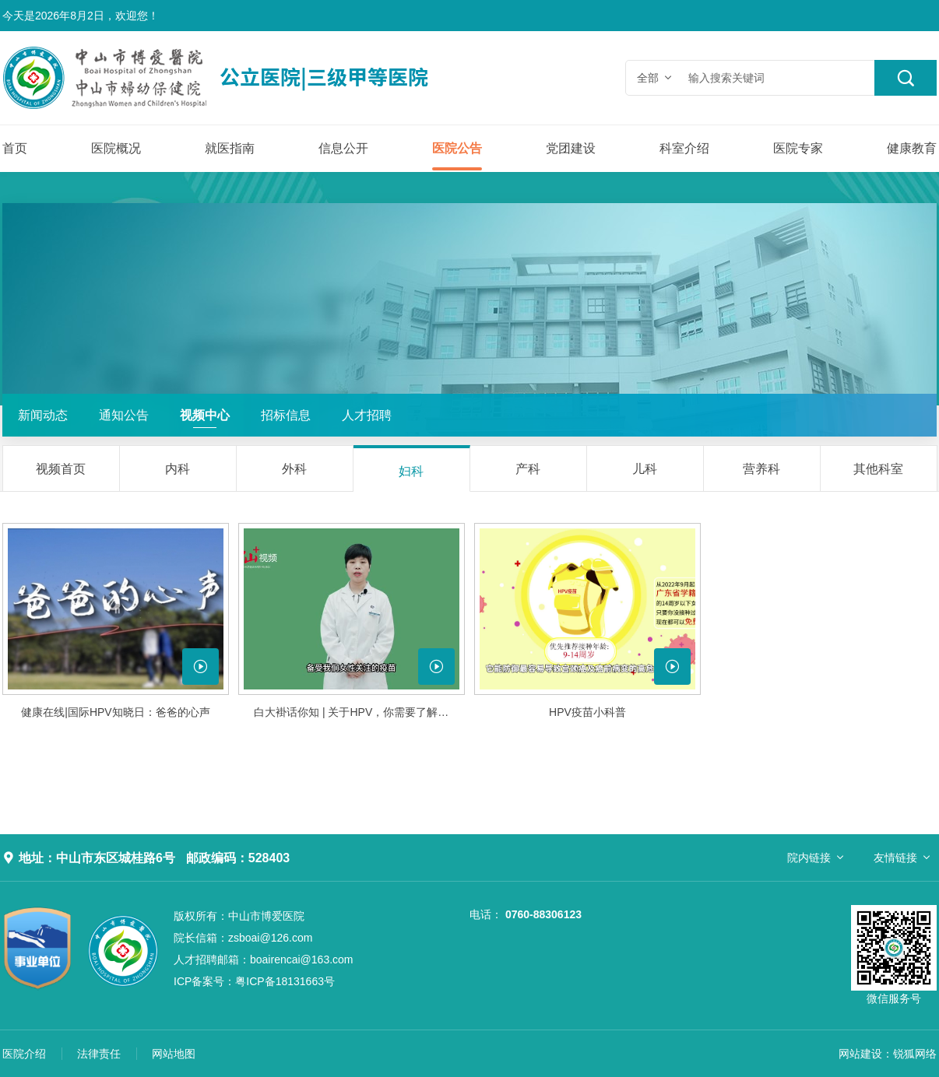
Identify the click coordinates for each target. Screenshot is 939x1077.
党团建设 (571, 148)
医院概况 (116, 148)
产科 (527, 468)
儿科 (644, 468)
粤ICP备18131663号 (254, 981)
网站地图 (173, 1053)
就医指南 (230, 148)
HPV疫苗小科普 (587, 712)
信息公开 (343, 148)
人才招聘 (367, 415)
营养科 (761, 468)
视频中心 (205, 415)
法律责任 (99, 1053)
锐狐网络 (915, 1053)
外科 (294, 468)
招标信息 (286, 415)
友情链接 (895, 857)
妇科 (411, 471)
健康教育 (912, 148)
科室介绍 (684, 148)
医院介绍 (24, 1053)
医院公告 (457, 148)
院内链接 (809, 857)
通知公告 (124, 415)
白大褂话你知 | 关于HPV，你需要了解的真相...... (359, 712)
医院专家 (798, 148)
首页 (14, 148)
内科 (177, 468)
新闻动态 (43, 415)
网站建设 (860, 1053)
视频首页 (61, 468)
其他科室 (878, 468)
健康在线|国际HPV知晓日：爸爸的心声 (115, 712)
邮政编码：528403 (238, 858)
